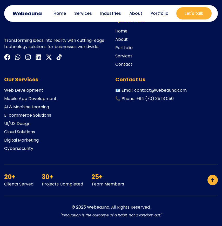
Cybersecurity (18, 148)
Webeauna (98, 207)
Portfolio (160, 13)
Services (83, 13)
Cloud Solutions (19, 132)
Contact (123, 64)
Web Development (23, 90)
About (135, 13)
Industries (110, 13)
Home (59, 13)
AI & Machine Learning (26, 107)
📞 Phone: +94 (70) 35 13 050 (144, 99)
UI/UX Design (17, 124)
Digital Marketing (21, 140)
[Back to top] (212, 180)
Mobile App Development (30, 99)
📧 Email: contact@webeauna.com (151, 90)
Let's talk (194, 13)
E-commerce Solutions (27, 115)
